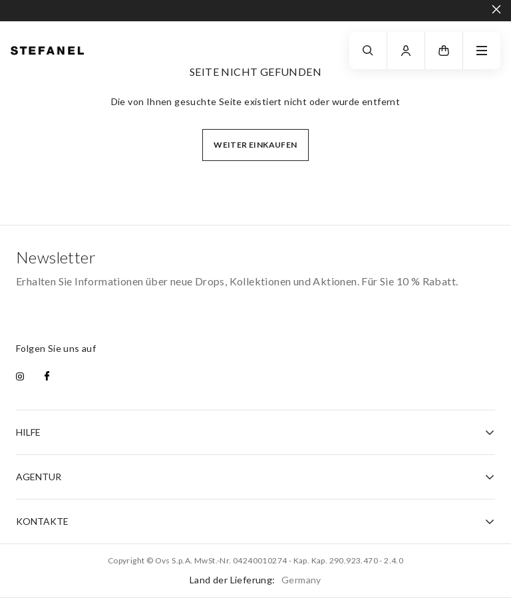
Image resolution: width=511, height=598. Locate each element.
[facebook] (47, 377)
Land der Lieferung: (255, 579)
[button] (443, 50)
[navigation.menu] (481, 50)
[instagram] (20, 377)
